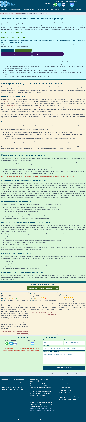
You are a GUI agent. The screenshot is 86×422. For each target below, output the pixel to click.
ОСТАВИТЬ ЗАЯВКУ (7, 50)
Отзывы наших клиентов (23, 50)
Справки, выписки (41, 9)
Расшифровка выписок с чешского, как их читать (48, 54)
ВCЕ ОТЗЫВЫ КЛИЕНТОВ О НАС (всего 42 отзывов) (43, 288)
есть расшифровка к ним (11, 105)
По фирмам (4, 9)
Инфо (62, 9)
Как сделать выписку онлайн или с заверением (16, 54)
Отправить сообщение (64, 367)
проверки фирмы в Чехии (32, 167)
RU (49, 4)
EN (46, 4)
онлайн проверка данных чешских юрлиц (49, 107)
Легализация (54, 9)
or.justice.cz (4, 101)
